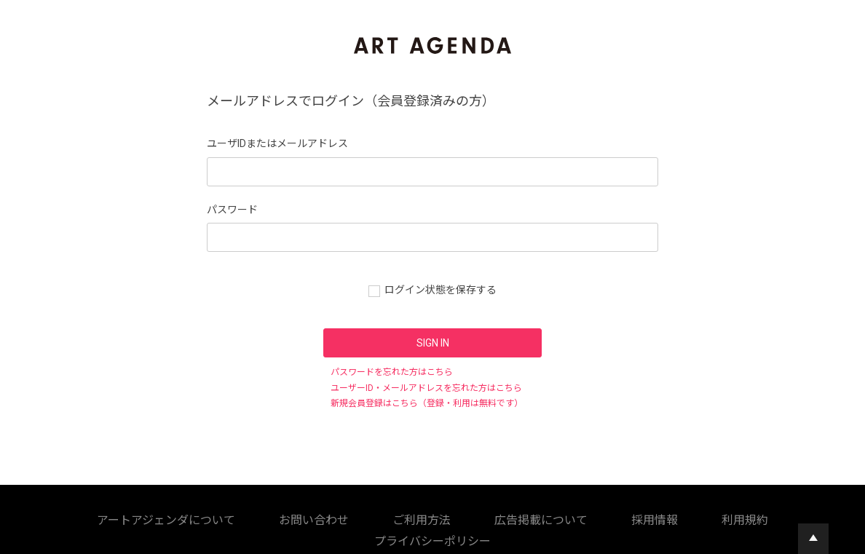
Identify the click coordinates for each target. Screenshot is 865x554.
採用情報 (390, 518)
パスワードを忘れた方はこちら (392, 372)
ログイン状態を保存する (440, 290)
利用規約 (439, 518)
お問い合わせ (189, 518)
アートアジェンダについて (96, 518)
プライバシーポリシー (515, 518)
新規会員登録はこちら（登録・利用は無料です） (427, 403)
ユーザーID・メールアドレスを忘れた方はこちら (426, 388)
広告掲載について (323, 518)
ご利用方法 (252, 518)
